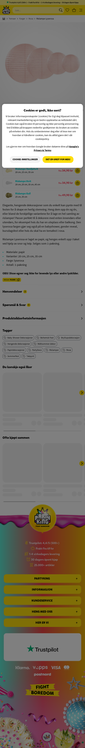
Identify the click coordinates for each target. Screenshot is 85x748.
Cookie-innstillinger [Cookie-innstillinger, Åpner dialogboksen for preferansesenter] (25, 159)
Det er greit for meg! (58, 159)
